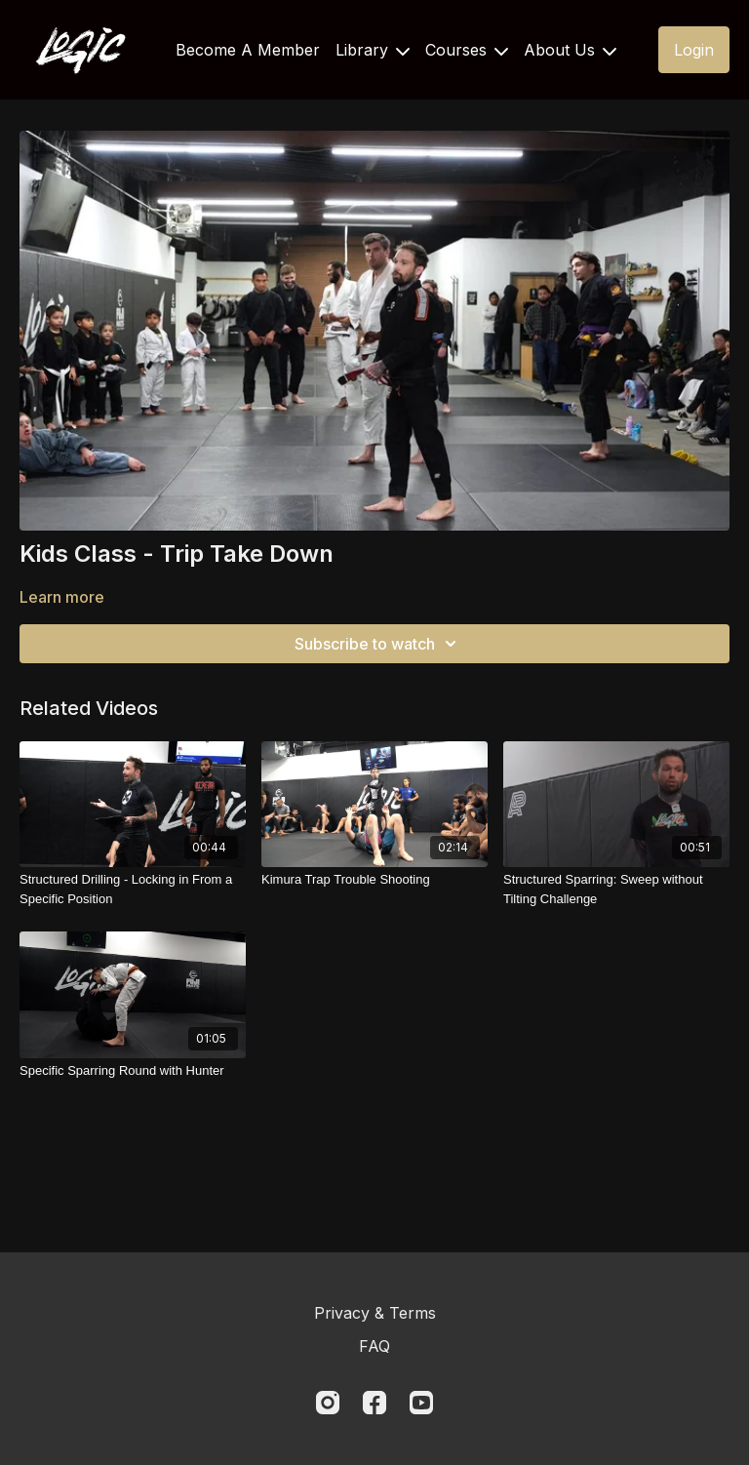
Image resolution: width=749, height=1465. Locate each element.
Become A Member (248, 49)
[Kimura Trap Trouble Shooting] (374, 880)
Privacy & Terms (375, 1313)
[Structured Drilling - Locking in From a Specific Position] (133, 889)
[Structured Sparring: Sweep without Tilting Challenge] (616, 889)
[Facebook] (374, 1402)
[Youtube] (421, 1402)
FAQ (374, 1346)
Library (372, 49)
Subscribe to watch (378, 643)
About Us (570, 49)
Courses (466, 49)
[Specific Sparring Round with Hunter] (133, 1071)
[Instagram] (327, 1402)
